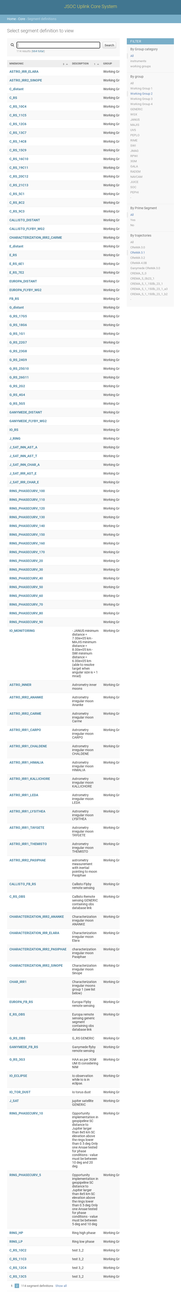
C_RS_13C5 (17, 1276)
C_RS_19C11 (18, 168)
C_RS (13, 98)
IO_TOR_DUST (20, 1092)
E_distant (16, 246)
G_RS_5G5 (17, 403)
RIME (133, 140)
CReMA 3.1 (137, 252)
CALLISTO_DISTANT (24, 220)
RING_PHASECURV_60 (26, 596)
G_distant (16, 307)
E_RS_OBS (17, 1014)
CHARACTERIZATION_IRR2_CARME (35, 237)
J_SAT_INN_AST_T (23, 456)
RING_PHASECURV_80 (26, 613)
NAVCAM (136, 177)
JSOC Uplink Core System (90, 6)
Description (80, 63)
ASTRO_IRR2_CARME (25, 713)
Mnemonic (16, 63)
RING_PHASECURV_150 (27, 534)
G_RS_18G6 (18, 325)
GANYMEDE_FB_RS (23, 1047)
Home (11, 19)
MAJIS (134, 125)
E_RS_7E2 (16, 272)
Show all (61, 1286)
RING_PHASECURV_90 (26, 622)
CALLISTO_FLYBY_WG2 (27, 229)
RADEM (135, 171)
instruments (138, 61)
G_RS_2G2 (17, 386)
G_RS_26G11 (19, 377)
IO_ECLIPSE (18, 1076)
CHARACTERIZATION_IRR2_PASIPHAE (37, 949)
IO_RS (13, 430)
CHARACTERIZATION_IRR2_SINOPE (36, 965)
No (132, 225)
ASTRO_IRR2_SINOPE (25, 80)
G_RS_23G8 (18, 351)
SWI (133, 145)
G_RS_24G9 (18, 360)
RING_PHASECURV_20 (26, 561)
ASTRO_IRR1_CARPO (25, 730)
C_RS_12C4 (17, 1268)
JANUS (135, 119)
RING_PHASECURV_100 (27, 491)
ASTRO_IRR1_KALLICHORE (29, 779)
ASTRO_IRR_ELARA (23, 71)
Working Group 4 (141, 104)
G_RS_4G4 (17, 395)
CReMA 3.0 (137, 247)
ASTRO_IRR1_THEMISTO (28, 844)
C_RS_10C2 (17, 1250)
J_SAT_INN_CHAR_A (24, 465)
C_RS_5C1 (17, 194)
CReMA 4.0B (138, 263)
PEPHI (134, 192)
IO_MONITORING (22, 631)
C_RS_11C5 (17, 115)
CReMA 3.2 (137, 257)
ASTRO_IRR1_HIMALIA (26, 762)
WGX (133, 114)
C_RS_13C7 (17, 133)
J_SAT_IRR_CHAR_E (24, 482)
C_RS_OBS (17, 896)
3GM (133, 161)
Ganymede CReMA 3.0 (145, 268)
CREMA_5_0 (138, 273)
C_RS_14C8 (17, 141)
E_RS (13, 255)
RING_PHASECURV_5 (25, 1175)
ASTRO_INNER (20, 685)
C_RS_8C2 (17, 202)
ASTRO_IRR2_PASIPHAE (27, 860)
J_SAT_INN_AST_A (23, 447)
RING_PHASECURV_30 (26, 569)
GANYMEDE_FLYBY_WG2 (28, 421)
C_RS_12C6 (17, 124)
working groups (140, 66)
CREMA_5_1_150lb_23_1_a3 (149, 289)
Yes (133, 220)
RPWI (134, 156)
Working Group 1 (141, 88)
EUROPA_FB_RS (21, 1002)
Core (21, 19)
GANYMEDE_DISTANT (25, 412)
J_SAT (14, 1101)
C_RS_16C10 (18, 159)
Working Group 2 (141, 93)
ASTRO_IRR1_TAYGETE (26, 827)
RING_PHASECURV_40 (26, 578)
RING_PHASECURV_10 (26, 1113)
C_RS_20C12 (18, 176)
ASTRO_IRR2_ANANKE (26, 697)
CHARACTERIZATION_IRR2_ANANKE (36, 917)
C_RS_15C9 (17, 150)
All (132, 56)
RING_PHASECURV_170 (27, 552)
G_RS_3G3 (17, 1059)
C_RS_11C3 (17, 1259)
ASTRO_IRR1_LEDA (23, 795)
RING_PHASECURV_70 (26, 604)
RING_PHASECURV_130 (27, 517)
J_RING (15, 438)
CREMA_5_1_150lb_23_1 (146, 283)
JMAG (134, 151)
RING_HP (16, 1233)
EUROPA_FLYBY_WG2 (25, 290)
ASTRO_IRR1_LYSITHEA (27, 811)
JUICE (134, 182)
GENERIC (136, 109)
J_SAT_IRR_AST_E (23, 473)
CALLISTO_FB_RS (22, 884)
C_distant (16, 89)
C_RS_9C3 (17, 211)
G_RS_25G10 (19, 368)
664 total (38, 51)
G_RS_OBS (17, 1038)
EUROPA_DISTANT (23, 281)
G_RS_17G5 (18, 316)
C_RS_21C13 (18, 185)
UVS (133, 130)
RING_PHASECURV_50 (26, 587)
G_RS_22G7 (18, 342)
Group (107, 63)
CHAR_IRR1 (18, 982)
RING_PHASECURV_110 (27, 500)
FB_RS (14, 299)
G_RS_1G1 (17, 334)
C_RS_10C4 (17, 106)
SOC (133, 187)
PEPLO (135, 135)
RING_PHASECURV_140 (27, 526)
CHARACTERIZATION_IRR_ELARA (34, 933)
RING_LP (16, 1241)
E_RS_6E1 (16, 264)
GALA (134, 166)
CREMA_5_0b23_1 (142, 278)
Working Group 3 (141, 99)
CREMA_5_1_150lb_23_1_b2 (149, 294)
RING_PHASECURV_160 (27, 543)
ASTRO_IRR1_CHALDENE (28, 746)
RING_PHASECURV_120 (27, 508)
